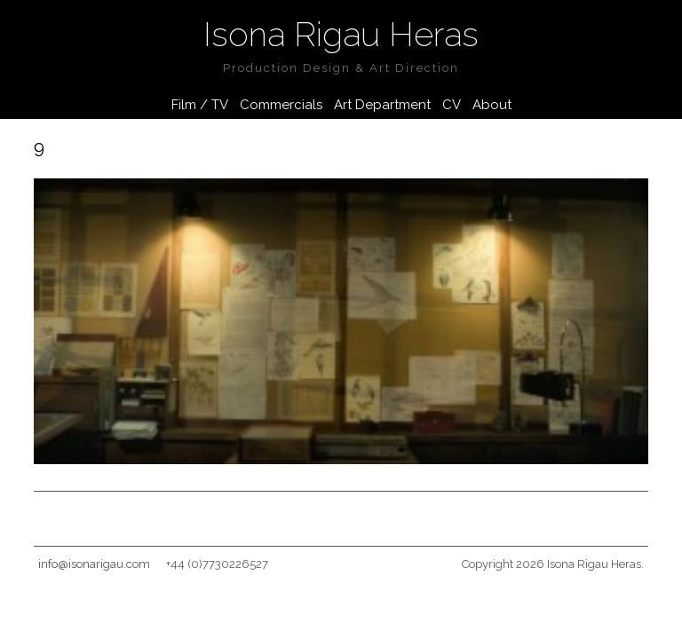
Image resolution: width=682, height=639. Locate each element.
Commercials (281, 105)
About (492, 105)
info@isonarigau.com (94, 564)
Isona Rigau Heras (341, 34)
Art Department (382, 105)
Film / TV (199, 105)
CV (451, 105)
